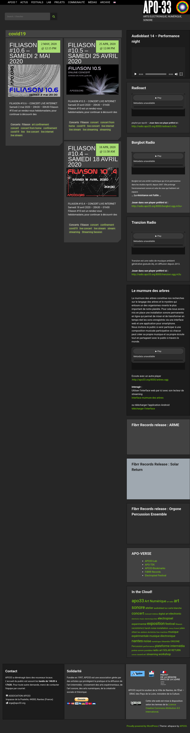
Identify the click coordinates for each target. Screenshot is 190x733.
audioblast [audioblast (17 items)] (159, 608)
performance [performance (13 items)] (148, 646)
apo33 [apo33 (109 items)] (138, 600)
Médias (92, 2)
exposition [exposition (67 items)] (156, 623)
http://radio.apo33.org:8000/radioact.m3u (154, 126)
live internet (47, 131)
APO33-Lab (151, 561)
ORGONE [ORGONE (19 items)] (175, 641)
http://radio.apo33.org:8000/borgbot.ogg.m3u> (157, 206)
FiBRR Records (153, 571)
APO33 (183, 726)
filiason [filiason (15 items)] (179, 624)
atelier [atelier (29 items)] (149, 608)
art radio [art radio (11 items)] (170, 602)
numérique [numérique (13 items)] (156, 641)
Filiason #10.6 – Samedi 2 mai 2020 (30, 53)
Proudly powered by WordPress (142, 726)
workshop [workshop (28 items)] (165, 654)
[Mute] (176, 74)
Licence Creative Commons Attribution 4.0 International (163, 708)
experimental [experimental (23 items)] (139, 623)
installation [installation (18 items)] (162, 628)
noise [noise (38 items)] (147, 641)
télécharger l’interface (143, 408)
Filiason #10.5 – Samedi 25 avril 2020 (93, 53)
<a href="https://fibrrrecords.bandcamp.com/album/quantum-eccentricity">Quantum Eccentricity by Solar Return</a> (158, 484)
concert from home (31, 128)
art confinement (40, 124)
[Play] (135, 74)
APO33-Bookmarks (155, 568)
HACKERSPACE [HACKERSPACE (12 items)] (138, 628)
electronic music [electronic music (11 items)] (138, 619)
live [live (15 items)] (158, 632)
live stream (16, 135)
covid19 (15, 131)
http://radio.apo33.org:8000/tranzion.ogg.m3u (156, 274)
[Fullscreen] (181, 74)
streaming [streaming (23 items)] (152, 654)
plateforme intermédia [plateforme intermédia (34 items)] (170, 646)
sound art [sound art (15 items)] (141, 654)
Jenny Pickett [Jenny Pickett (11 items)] (174, 628)
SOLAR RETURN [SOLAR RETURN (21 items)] (172, 650)
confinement (50, 128)
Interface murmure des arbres (147, 397)
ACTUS (24, 2)
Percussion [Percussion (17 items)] (137, 646)
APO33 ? (12, 2)
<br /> (158, 105)
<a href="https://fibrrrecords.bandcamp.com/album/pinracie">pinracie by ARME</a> (158, 440)
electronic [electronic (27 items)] (175, 613)
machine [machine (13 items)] (164, 632)
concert (15, 128)
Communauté (76, 2)
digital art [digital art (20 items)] (163, 613)
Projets (59, 2)
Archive (105, 2)
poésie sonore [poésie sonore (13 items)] (138, 650)
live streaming (90, 129)
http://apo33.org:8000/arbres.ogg (150, 379)
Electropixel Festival (155, 575)
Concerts (16, 124)
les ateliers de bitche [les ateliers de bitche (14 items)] (147, 632)
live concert (33, 131)
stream (111, 228)
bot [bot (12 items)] (166, 608)
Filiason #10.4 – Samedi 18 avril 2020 (93, 156)
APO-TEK (150, 564)
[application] (158, 62)
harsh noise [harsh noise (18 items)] (150, 628)
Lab (49, 2)
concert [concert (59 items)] (138, 613)
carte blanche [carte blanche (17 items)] (175, 608)
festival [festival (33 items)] (170, 624)
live (23, 131)
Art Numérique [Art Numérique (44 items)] (155, 601)
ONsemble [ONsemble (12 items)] (165, 642)
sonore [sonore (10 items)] (134, 655)
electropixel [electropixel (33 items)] (165, 618)
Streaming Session (92, 232)
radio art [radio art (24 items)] (158, 650)
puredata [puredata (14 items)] (148, 650)
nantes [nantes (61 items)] (137, 641)
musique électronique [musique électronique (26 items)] (162, 635)
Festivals (37, 2)
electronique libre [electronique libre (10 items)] (151, 619)
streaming (105, 129)
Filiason (26, 124)
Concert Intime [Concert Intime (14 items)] (151, 614)
